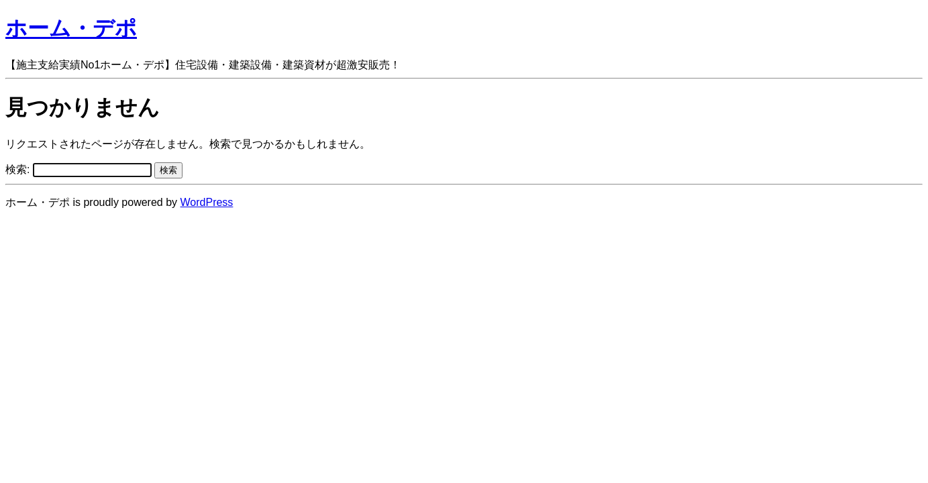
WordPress (207, 202)
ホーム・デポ (71, 28)
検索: (17, 169)
